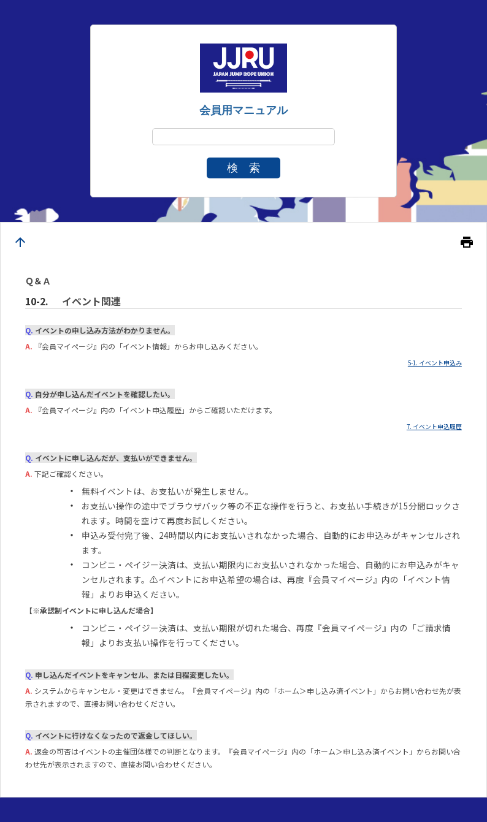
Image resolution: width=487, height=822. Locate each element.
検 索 (243, 168)
